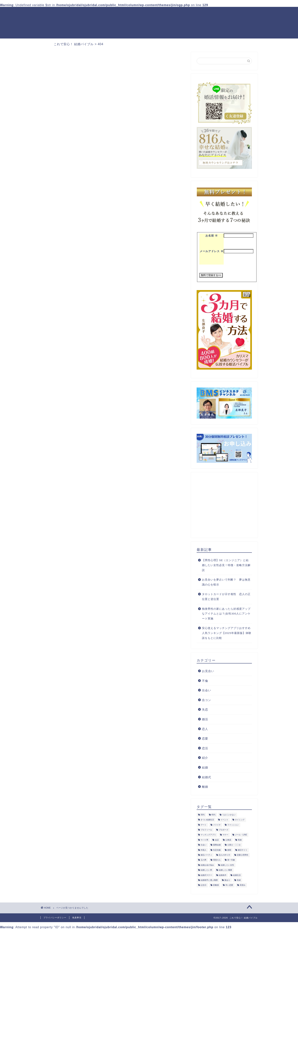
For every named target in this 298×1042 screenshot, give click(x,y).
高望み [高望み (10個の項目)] (242, 885)
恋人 (205, 729)
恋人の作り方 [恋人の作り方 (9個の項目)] (224, 855)
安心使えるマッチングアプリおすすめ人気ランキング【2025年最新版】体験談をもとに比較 (226, 633)
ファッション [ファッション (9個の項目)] (233, 825)
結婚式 (206, 777)
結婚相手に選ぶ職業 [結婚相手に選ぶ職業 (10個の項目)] (209, 880)
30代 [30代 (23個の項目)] (203, 815)
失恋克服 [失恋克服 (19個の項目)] (217, 850)
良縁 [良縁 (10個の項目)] (239, 880)
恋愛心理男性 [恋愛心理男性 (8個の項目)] (242, 855)
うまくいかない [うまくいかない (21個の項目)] (229, 815)
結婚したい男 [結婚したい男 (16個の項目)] (206, 870)
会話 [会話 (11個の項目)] (217, 840)
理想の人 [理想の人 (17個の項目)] (217, 860)
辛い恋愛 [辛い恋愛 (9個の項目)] (229, 885)
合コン (206, 700)
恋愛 (59, 235)
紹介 (59, 241)
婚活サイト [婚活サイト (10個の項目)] (242, 850)
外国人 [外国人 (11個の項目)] (203, 850)
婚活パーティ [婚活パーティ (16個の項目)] (206, 855)
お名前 (211, 235)
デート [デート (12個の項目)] (203, 825)
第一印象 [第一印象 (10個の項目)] (231, 860)
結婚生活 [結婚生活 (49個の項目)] (237, 875)
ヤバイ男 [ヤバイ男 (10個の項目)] (204, 840)
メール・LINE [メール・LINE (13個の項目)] (241, 835)
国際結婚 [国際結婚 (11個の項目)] (217, 845)
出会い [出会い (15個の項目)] (203, 845)
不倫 (59, 220)
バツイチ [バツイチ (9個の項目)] (217, 825)
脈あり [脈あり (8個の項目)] (227, 880)
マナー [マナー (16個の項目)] (225, 835)
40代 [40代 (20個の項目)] (213, 815)
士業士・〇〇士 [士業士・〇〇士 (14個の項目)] (234, 845)
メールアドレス (212, 251)
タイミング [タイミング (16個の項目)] (239, 820)
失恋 (59, 225)
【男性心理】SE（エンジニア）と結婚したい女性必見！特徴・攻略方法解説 (226, 565)
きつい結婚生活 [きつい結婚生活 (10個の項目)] (207, 820)
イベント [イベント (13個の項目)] (224, 820)
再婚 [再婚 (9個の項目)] (240, 840)
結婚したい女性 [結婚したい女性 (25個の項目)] (227, 865)
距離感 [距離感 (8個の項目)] (216, 885)
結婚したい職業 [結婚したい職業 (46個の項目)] (225, 870)
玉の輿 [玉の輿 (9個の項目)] (203, 860)
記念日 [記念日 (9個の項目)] (203, 885)
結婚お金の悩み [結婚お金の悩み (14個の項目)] (207, 865)
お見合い (208, 671)
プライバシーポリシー (54, 917)
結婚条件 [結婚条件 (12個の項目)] (222, 875)
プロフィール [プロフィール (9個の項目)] (206, 830)
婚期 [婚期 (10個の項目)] (229, 850)
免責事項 (76, 917)
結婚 (59, 246)
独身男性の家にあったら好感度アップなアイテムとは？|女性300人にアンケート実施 (226, 613)
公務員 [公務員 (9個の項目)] (228, 840)
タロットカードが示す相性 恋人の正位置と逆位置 (226, 597)
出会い (206, 690)
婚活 (59, 230)
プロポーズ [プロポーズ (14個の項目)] (223, 830)
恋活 (205, 748)
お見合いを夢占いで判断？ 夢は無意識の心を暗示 (226, 582)
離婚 (205, 786)
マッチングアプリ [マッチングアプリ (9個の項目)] (208, 835)
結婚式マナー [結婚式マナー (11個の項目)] (206, 875)
